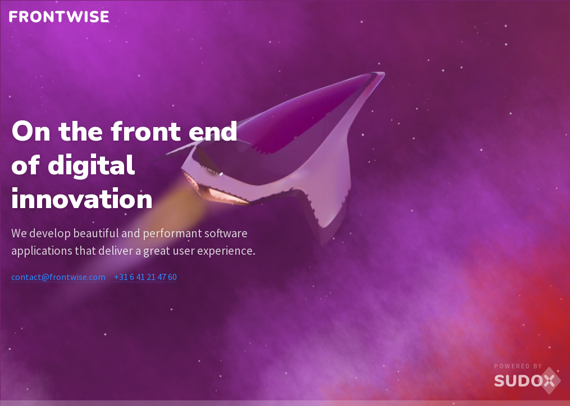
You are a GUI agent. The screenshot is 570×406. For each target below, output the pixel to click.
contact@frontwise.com (58, 277)
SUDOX (528, 381)
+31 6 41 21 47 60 (145, 277)
